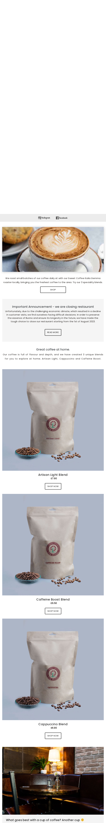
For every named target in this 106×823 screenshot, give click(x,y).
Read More (53, 332)
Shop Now (53, 486)
